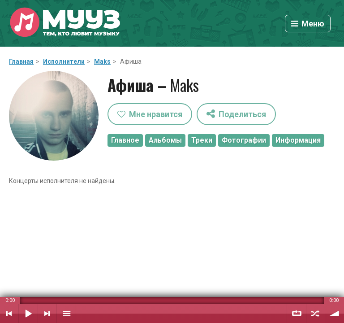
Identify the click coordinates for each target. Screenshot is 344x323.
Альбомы (165, 140)
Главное (125, 140)
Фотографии (244, 140)
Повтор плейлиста (296, 313)
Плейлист (66, 313)
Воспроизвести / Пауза (28, 313)
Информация (298, 140)
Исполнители (64, 61)
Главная (21, 61)
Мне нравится (149, 114)
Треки (201, 140)
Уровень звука (334, 313)
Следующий (47, 313)
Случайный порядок (315, 313)
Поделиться (236, 114)
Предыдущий (9, 313)
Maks (102, 61)
